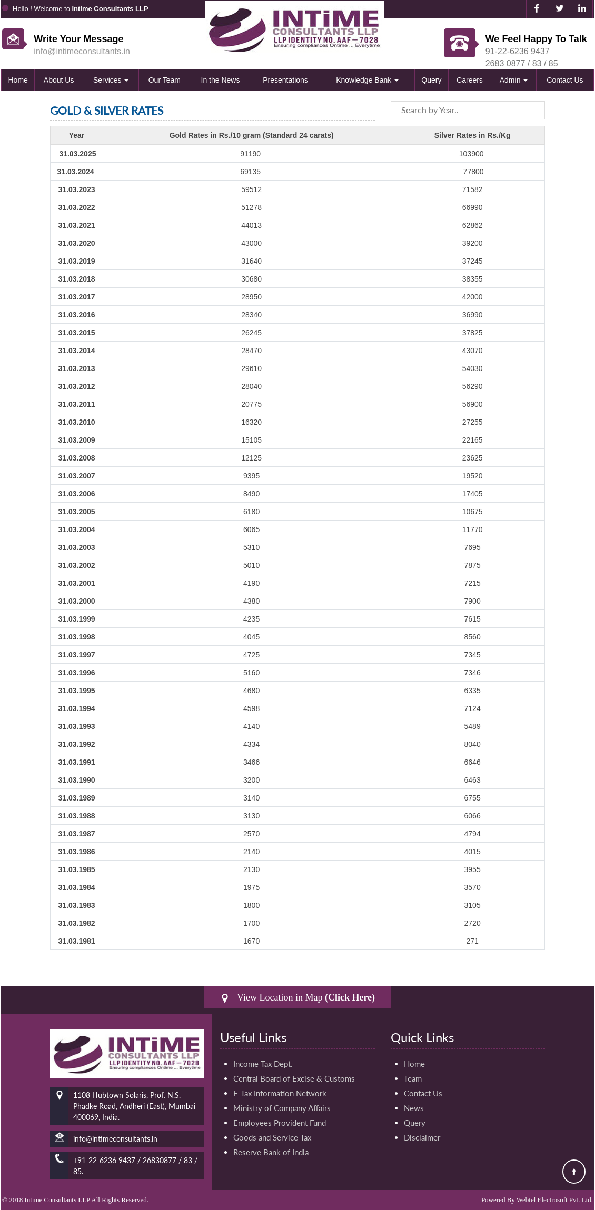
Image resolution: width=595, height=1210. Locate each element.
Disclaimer (422, 1137)
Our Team (164, 80)
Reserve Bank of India (271, 1152)
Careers (470, 80)
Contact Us (565, 80)
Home (17, 80)
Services (111, 80)
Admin (514, 80)
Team (413, 1078)
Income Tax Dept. (263, 1063)
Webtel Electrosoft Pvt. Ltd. (555, 1200)
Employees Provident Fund (279, 1122)
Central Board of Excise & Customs (294, 1078)
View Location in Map (297, 997)
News (414, 1108)
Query (431, 80)
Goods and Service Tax (272, 1137)
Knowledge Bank (367, 80)
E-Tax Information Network (279, 1093)
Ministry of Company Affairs (282, 1108)
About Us (59, 80)
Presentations (285, 80)
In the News (220, 80)
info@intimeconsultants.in (82, 51)
